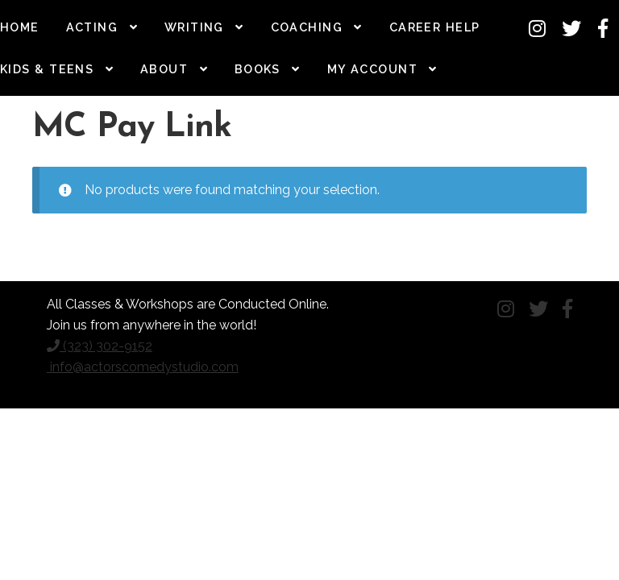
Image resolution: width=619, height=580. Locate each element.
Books (257, 69)
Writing (194, 27)
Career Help (434, 27)
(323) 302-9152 (99, 346)
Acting (92, 27)
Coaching (307, 27)
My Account (372, 69)
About (164, 69)
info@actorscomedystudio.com (143, 367)
